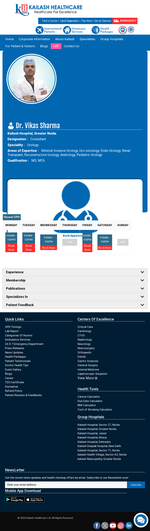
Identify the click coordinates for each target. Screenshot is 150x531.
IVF (56, 46)
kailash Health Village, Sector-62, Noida (102, 454)
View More (87, 378)
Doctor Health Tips (16, 365)
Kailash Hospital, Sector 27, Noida (99, 424)
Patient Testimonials (18, 361)
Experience (15, 272)
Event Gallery (13, 369)
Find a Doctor (50, 20)
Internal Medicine (88, 369)
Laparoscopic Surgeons (92, 373)
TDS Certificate (14, 382)
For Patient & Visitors (20, 46)
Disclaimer (11, 386)
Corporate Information (34, 39)
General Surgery (88, 365)
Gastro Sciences (88, 361)
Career (9, 378)
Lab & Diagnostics (69, 20)
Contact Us (71, 46)
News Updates (14, 352)
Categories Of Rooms (18, 335)
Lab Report (12, 331)
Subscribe (136, 484)
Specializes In (17, 297)
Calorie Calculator (89, 396)
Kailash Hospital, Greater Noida (97, 429)
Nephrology (85, 339)
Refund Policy (13, 390)
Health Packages (15, 356)
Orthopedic (85, 352)
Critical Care (85, 327)
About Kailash (64, 39)
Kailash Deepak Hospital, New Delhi (99, 446)
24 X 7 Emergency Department (24, 344)
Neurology (84, 344)
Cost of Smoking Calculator (95, 409)
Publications (15, 288)
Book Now (48, 247)
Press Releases (14, 348)
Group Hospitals (111, 39)
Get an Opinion (102, 20)
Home (9, 39)
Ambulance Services (17, 339)
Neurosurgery (86, 348)
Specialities (87, 39)
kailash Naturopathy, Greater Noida (99, 459)
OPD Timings (13, 327)
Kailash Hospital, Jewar (92, 433)
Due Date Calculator (90, 401)
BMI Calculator (87, 405)
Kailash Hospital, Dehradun (94, 441)
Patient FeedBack (20, 305)
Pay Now (86, 20)
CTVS (81, 335)
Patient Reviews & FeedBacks (23, 395)
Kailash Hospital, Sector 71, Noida (99, 450)
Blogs (44, 46)
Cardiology (84, 331)
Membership (16, 280)
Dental (82, 356)
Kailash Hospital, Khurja (92, 437)
